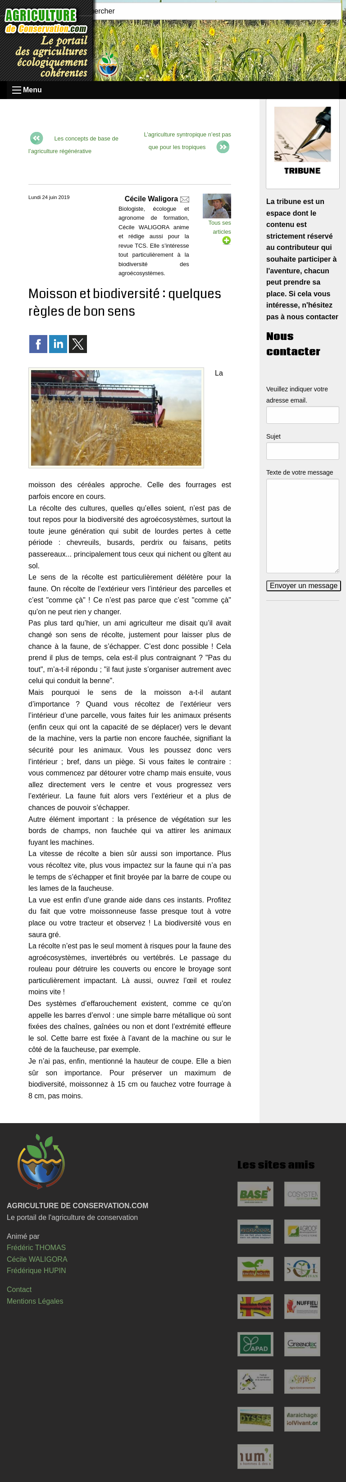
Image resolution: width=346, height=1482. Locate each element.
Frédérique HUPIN (36, 1270)
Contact (19, 1289)
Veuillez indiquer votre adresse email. (297, 394)
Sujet (273, 436)
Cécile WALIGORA (37, 1259)
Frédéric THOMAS (36, 1247)
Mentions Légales (35, 1301)
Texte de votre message (299, 472)
